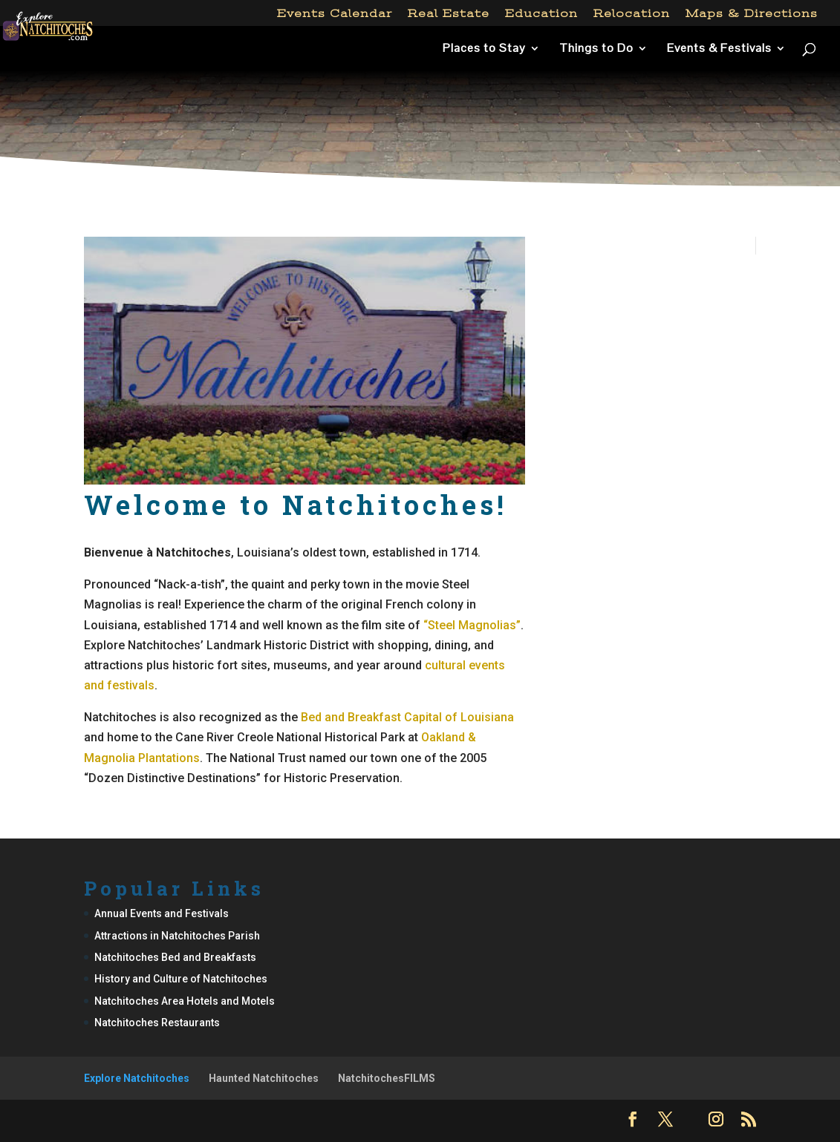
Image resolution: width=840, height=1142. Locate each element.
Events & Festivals (719, 49)
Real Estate (448, 13)
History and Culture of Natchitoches (180, 979)
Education (541, 13)
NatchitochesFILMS (386, 1078)
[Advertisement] (419, 136)
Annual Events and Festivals (161, 913)
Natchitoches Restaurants (157, 1022)
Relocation (631, 13)
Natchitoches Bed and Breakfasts (175, 957)
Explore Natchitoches (136, 1078)
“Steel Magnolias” (472, 625)
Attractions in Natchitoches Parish (177, 936)
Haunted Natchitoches (264, 1078)
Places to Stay (484, 49)
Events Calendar (334, 13)
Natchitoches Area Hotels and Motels (184, 1001)
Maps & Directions (752, 13)
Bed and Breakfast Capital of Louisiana (407, 717)
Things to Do (596, 49)
